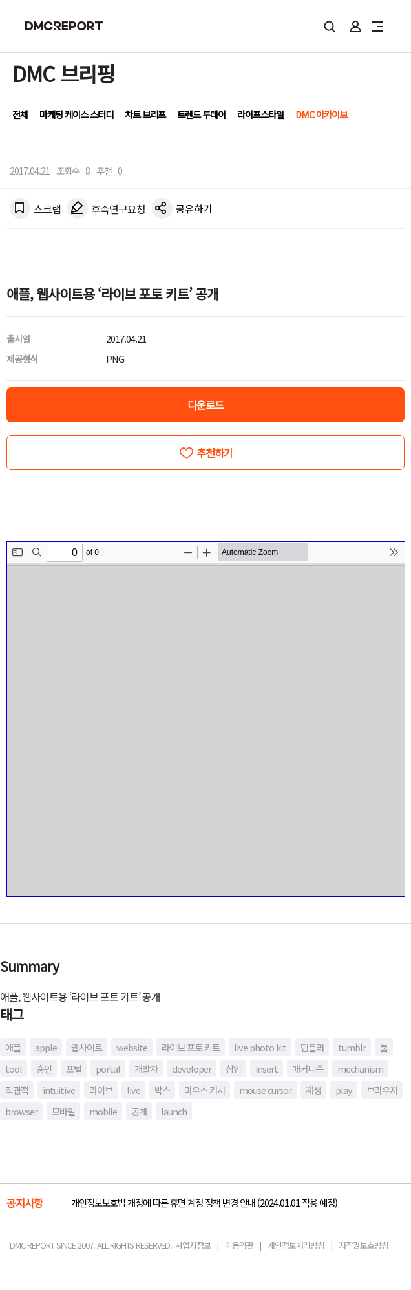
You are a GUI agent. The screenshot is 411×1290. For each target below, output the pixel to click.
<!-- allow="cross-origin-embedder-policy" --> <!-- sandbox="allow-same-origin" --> (205, 719)
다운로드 (205, 405)
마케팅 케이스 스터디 (76, 114)
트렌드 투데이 (201, 114)
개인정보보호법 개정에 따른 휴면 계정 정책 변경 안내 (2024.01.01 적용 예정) (204, 1202)
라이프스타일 (260, 114)
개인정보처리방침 (296, 1245)
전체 (20, 114)
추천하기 (214, 452)
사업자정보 (193, 1245)
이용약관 (239, 1245)
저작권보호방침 (363, 1245)
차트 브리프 (145, 114)
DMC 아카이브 (321, 114)
